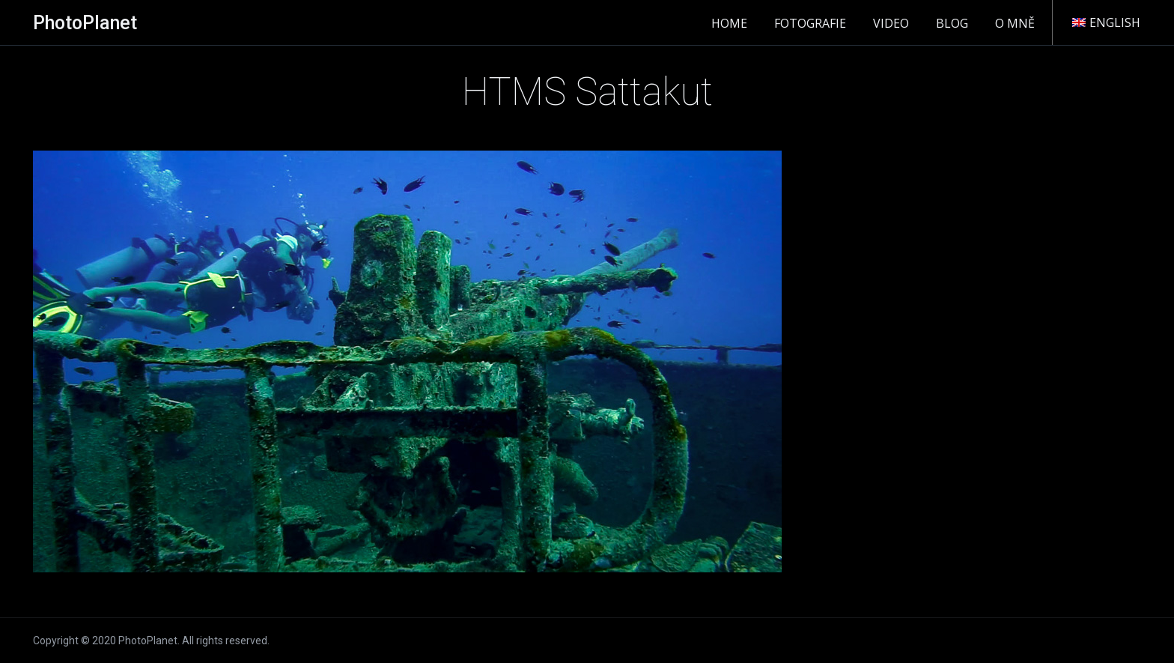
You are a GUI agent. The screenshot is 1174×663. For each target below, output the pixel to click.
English (1106, 22)
